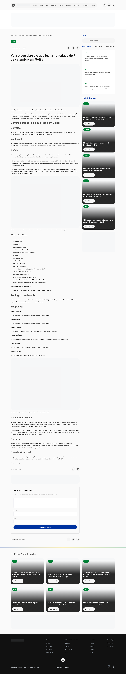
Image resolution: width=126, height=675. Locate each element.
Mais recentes (86, 46)
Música (92, 647)
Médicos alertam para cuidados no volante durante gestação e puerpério (98, 116)
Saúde (91, 653)
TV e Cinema (110, 647)
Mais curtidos (110, 46)
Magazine (92, 640)
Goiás (41, 5)
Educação (53, 5)
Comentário (16, 497)
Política (35, 5)
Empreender (85, 5)
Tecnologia (76, 5)
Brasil (47, 5)
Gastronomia (68, 650)
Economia (68, 5)
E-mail (15, 519)
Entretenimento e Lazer (71, 640)
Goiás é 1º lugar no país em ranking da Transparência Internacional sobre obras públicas (96, 58)
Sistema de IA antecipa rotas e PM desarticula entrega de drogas (98, 73)
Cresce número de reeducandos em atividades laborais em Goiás (98, 604)
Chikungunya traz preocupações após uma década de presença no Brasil (97, 219)
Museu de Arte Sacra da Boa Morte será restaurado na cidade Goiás (63, 604)
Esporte (93, 5)
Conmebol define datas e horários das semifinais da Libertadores (97, 169)
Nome (15, 511)
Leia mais (90, 123)
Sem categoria (111, 640)
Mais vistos (98, 46)
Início (12, 35)
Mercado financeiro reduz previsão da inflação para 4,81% (98, 143)
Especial (67, 644)
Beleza (48, 640)
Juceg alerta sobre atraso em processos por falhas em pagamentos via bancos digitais (97, 88)
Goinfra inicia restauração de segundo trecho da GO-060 (24, 604)
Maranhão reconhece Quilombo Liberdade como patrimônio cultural (96, 194)
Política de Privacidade (63, 668)
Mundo (61, 5)
